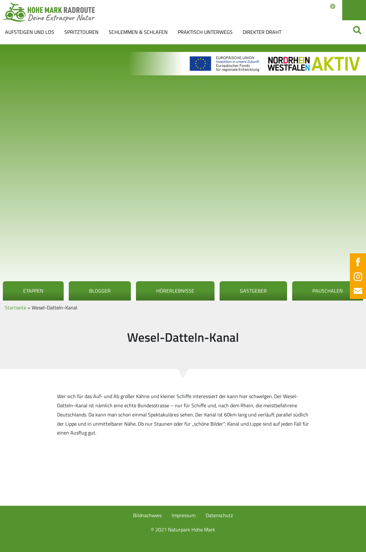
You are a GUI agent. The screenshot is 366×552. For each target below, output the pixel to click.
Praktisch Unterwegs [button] (205, 32)
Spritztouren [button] (81, 32)
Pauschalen (327, 291)
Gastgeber (253, 291)
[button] (14, 538)
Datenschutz (219, 515)
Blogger (100, 291)
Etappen (33, 291)
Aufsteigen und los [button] (29, 32)
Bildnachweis (147, 515)
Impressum (184, 515)
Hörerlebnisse (175, 291)
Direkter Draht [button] (262, 32)
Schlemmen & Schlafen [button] (138, 32)
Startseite (15, 307)
